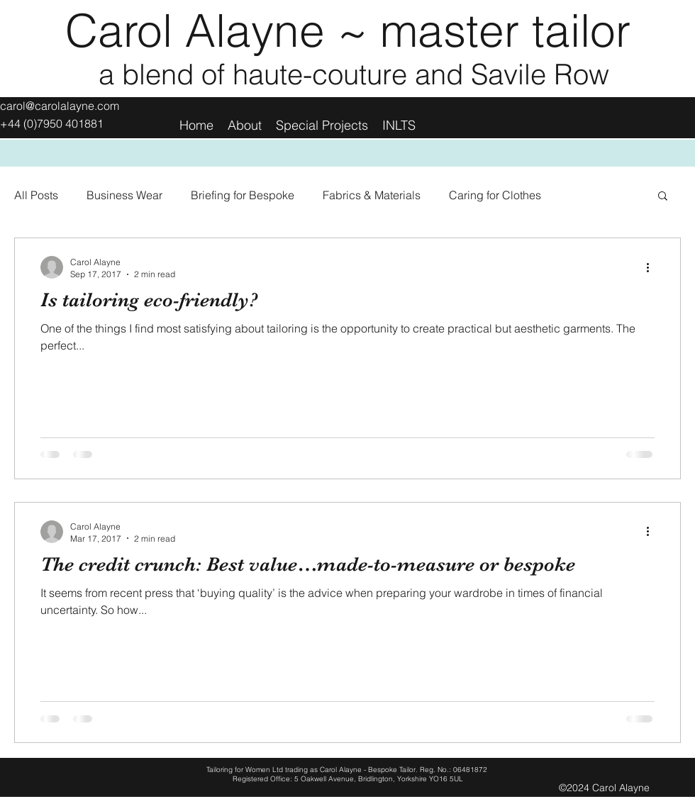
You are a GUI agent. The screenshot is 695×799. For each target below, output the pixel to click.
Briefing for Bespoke (242, 195)
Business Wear (124, 195)
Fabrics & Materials (372, 195)
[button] (662, 196)
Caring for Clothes (495, 195)
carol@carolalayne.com (59, 106)
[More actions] (652, 267)
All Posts (36, 195)
